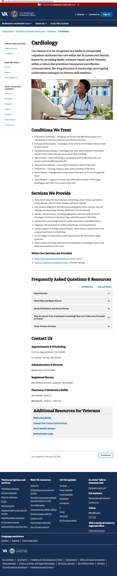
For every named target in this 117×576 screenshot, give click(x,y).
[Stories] (15, 72)
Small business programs (12, 518)
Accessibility (8, 559)
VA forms (34, 485)
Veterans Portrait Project (42, 567)
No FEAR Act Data (86, 563)
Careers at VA (36, 518)
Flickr (62, 511)
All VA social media (68, 520)
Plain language (9, 563)
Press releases (66, 490)
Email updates (66, 494)
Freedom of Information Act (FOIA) (46, 559)
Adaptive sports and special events (14, 512)
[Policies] (15, 109)
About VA (40, 23)
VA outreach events (10, 522)
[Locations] (15, 53)
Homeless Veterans (10, 488)
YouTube (64, 516)
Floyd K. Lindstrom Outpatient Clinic (51, 262)
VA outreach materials (40, 522)
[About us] (15, 93)
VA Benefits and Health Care (15, 23)
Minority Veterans (9, 497)
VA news (63, 485)
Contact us (94, 14)
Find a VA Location (60, 23)
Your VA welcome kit (39, 527)
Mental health (7, 506)
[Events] (15, 67)
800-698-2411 (94, 512)
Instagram (64, 503)
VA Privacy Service (66, 563)
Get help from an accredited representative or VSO (43, 499)
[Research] (15, 104)
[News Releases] (15, 77)
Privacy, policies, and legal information (37, 563)
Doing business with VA (41, 514)
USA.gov (101, 563)
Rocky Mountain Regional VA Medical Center (54, 258)
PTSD (3, 501)
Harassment (71, 559)
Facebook (64, 498)
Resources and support (99, 498)
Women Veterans (9, 493)
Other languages (30, 540)
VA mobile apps (37, 505)
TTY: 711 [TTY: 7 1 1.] (92, 517)
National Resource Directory (14, 526)
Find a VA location (97, 530)
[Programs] (15, 98)
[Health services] (15, 48)
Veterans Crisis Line (97, 488)
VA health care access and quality (42, 492)
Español (5, 540)
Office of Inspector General (92, 559)
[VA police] (15, 114)
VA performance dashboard (14, 567)
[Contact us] (15, 125)
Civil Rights (22, 559)
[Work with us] (15, 119)
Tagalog (15, 540)
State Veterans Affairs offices (43, 509)
